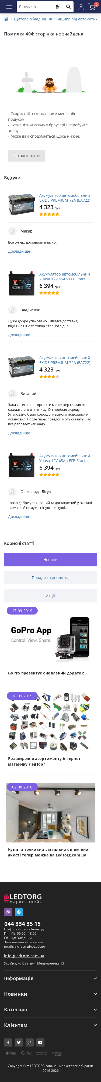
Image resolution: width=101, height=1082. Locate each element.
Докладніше (19, 251)
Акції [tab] (50, 595)
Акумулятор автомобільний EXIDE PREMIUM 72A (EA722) (64, 198)
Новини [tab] (50, 559)
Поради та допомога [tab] (50, 577)
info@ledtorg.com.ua (24, 955)
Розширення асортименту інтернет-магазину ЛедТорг (45, 761)
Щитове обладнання (33, 19)
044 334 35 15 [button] (22, 923)
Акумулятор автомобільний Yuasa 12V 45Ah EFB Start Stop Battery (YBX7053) (64, 276)
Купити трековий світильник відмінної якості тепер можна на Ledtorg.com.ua (48, 852)
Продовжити (26, 156)
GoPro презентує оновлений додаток (46, 673)
